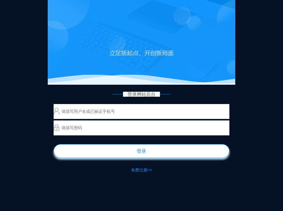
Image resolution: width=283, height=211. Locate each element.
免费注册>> (141, 170)
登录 (141, 151)
